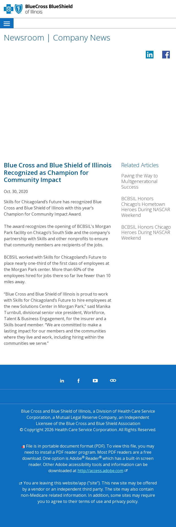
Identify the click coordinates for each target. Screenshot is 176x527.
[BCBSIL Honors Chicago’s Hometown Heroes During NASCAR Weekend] (146, 207)
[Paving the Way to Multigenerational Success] (146, 181)
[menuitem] (7, 23)
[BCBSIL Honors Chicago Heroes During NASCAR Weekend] (146, 232)
